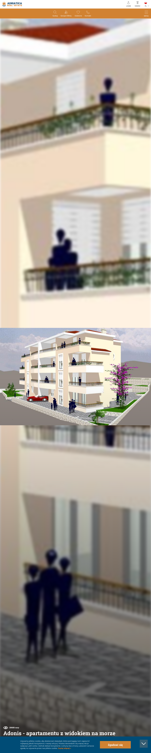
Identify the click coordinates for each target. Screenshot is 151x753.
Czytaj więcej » (64, 748)
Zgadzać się (115, 744)
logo (12, 4)
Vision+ (137, 6)
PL (146, 6)
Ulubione (79, 16)
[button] (140, 31)
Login (128, 6)
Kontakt (91, 16)
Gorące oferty (65, 16)
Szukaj (52, 16)
